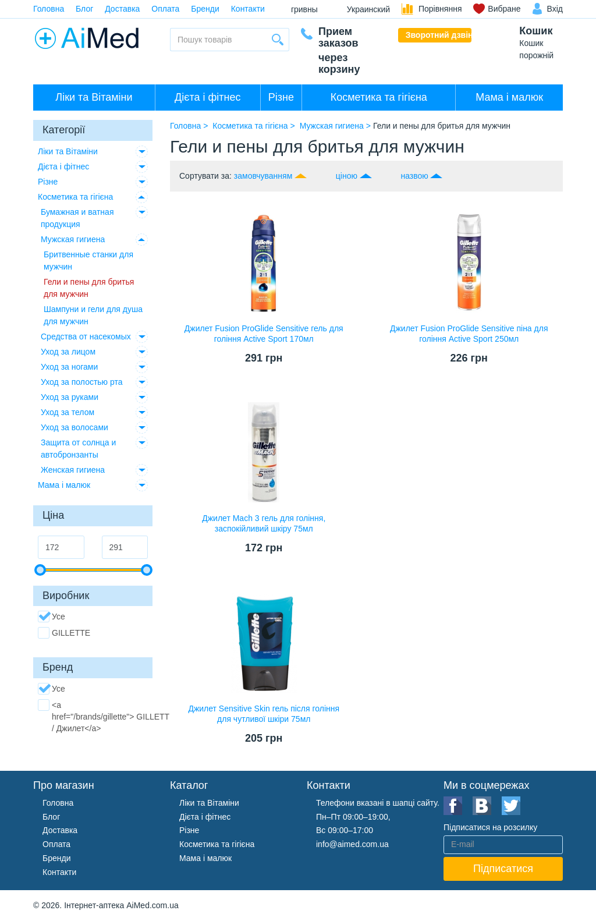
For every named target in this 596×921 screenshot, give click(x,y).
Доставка (122, 8)
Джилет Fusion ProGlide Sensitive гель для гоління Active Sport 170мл (264, 333)
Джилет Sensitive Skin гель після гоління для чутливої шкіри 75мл (263, 714)
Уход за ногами (69, 366)
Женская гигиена (73, 469)
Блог (84, 8)
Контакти (248, 8)
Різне (281, 97)
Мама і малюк (509, 97)
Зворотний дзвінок (439, 35)
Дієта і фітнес (207, 97)
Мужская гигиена (73, 239)
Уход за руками (69, 397)
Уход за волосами (74, 427)
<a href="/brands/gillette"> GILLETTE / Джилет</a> (106, 716)
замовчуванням (263, 175)
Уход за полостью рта (82, 382)
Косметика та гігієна (379, 97)
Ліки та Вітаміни (93, 97)
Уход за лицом (68, 351)
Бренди (205, 8)
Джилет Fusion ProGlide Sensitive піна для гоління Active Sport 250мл (469, 333)
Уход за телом (67, 412)
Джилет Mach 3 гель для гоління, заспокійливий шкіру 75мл (263, 523)
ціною (346, 175)
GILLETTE (64, 633)
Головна (48, 8)
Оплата (165, 8)
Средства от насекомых (86, 336)
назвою (414, 175)
